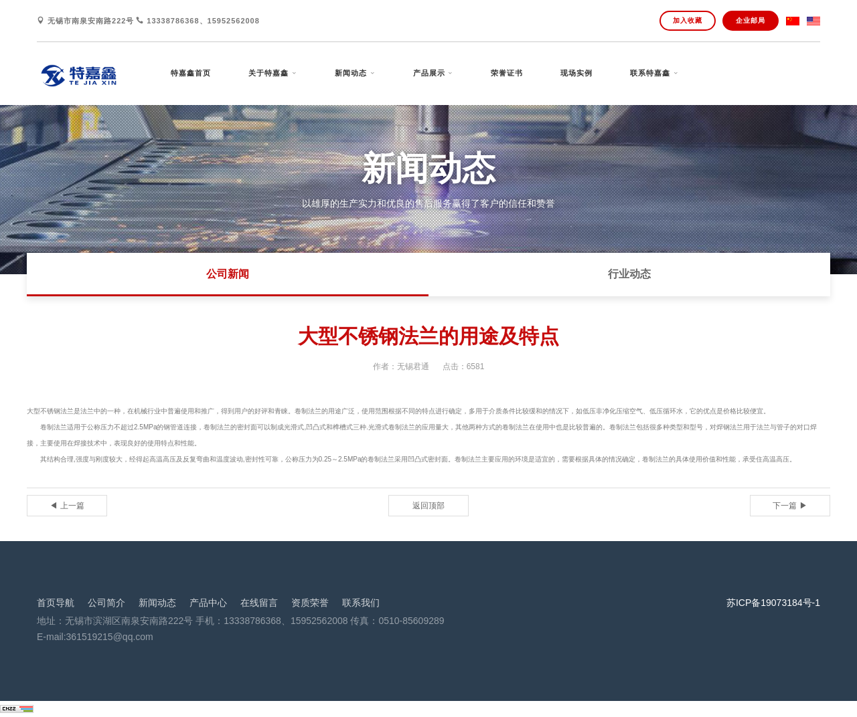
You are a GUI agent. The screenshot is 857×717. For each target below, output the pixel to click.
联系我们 (361, 602)
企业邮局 (750, 20)
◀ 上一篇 (67, 505)
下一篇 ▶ (790, 505)
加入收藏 (687, 20)
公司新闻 (227, 274)
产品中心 (208, 602)
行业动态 (629, 274)
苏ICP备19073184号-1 (773, 602)
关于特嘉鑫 (268, 73)
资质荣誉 (310, 602)
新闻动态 (351, 73)
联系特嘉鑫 (650, 73)
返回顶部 (428, 505)
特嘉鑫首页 (191, 73)
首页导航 (55, 602)
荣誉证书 (507, 73)
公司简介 (106, 602)
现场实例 (576, 73)
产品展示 (429, 73)
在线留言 (259, 602)
